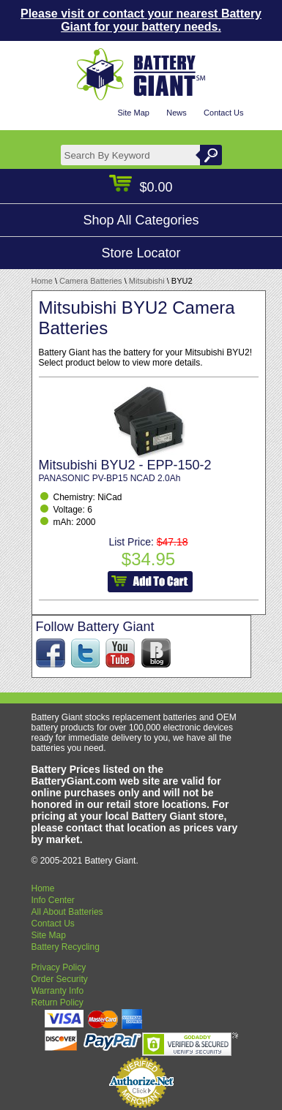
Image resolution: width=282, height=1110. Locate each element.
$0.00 (140, 187)
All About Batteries (67, 912)
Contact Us (223, 112)
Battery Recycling (65, 947)
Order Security (59, 979)
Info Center (53, 900)
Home (42, 280)
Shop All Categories (140, 220)
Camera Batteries (90, 280)
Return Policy (57, 1002)
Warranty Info (57, 991)
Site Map (133, 112)
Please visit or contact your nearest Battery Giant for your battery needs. (141, 20)
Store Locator (140, 253)
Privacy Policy (58, 967)
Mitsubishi (147, 280)
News (176, 112)
